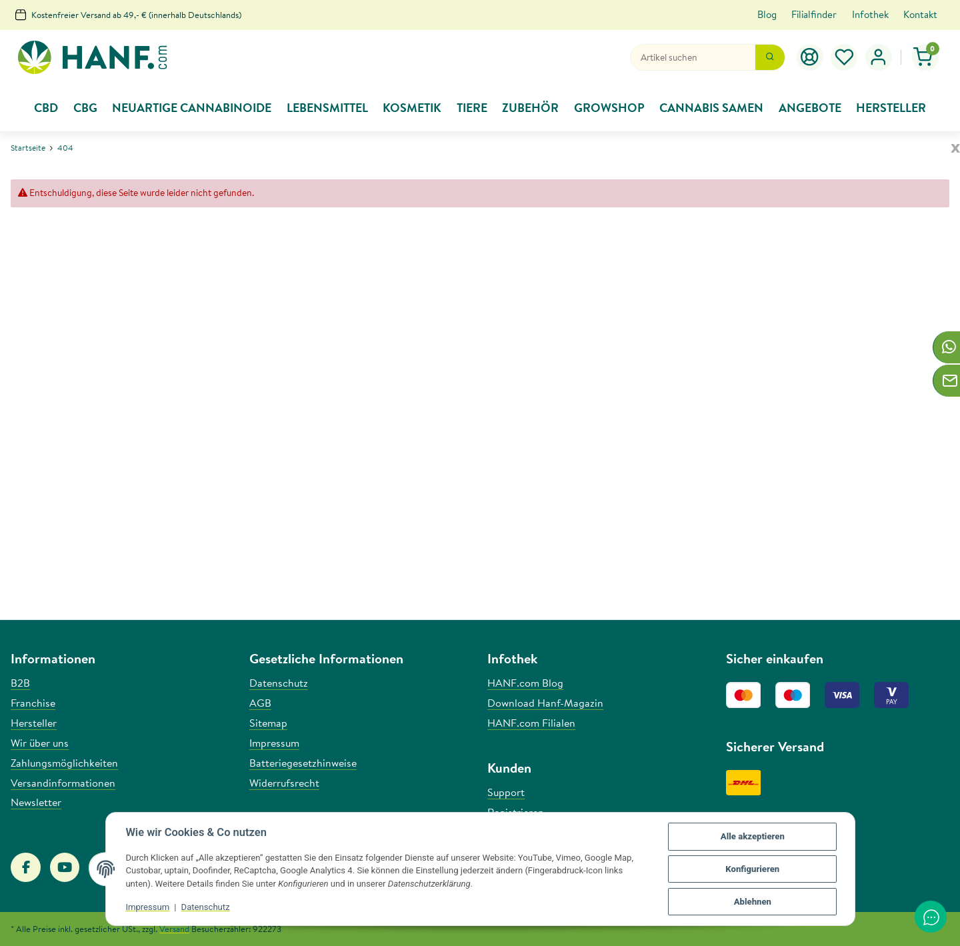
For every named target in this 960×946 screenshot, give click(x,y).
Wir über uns (40, 742)
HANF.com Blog (525, 682)
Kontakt (920, 14)
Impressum (148, 907)
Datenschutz (205, 907)
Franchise (33, 702)
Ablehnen (752, 902)
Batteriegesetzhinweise (303, 762)
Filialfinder (814, 14)
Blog (767, 14)
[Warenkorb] (925, 57)
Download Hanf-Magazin (545, 702)
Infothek (870, 14)
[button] (878, 57)
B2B (20, 682)
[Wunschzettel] (844, 57)
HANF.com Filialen (531, 722)
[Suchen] (692, 57)
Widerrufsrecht (284, 782)
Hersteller (34, 722)
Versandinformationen (63, 782)
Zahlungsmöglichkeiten (64, 762)
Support (506, 792)
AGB (260, 702)
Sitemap (268, 722)
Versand (174, 929)
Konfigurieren (752, 869)
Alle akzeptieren (753, 836)
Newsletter (36, 802)
